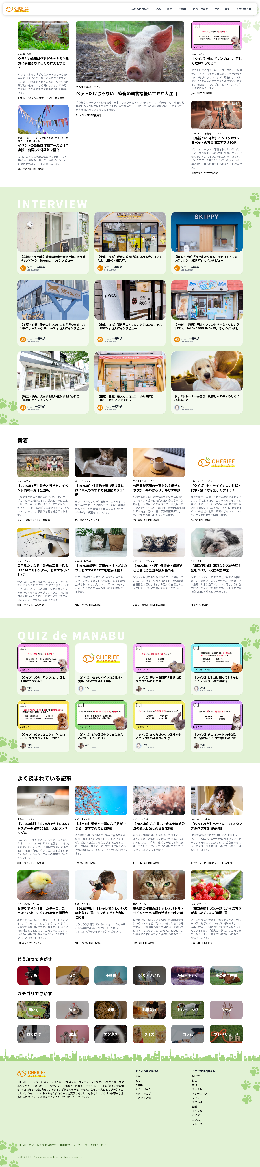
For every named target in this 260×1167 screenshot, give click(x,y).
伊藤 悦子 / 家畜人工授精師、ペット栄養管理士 (41, 97)
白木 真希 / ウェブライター (88, 519)
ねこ (169, 9)
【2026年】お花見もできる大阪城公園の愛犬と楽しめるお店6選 (159, 826)
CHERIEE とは (25, 1145)
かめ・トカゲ (222, 9)
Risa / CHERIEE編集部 (88, 115)
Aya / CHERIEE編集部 (201, 519)
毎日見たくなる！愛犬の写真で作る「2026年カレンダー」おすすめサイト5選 (43, 570)
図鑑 (194, 1106)
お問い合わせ (98, 1145)
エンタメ (217, 133)
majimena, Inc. (74, 1156)
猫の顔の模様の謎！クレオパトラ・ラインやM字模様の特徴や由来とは (158, 910)
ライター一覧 (80, 1145)
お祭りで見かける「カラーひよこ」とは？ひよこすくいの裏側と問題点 (42, 910)
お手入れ (197, 1089)
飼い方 (196, 1076)
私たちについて (140, 9)
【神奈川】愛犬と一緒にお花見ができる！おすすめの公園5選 (100, 826)
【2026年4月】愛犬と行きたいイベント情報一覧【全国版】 (42, 487)
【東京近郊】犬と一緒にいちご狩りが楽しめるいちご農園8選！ (216, 910)
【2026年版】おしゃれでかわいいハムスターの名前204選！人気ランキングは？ (43, 828)
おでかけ (28, 481)
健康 (199, 561)
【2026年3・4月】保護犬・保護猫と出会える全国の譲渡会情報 (157, 567)
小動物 (182, 9)
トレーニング (199, 1093)
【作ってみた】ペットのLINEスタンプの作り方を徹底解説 (216, 826)
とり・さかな (200, 9)
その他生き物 (243, 9)
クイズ (201, 54)
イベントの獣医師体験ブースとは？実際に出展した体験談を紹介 (43, 147)
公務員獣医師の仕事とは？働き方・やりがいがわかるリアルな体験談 (158, 487)
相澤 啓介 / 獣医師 (199, 604)
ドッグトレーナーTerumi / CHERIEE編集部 (211, 862)
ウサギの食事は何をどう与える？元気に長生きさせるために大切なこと (43, 63)
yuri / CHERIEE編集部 (201, 93)
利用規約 (65, 1145)
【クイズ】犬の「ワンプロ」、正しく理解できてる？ (216, 60)
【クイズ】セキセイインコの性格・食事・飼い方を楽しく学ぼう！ (216, 487)
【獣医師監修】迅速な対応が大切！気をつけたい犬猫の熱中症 (216, 567)
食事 (29, 54)
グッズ (27, 561)
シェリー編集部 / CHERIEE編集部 (33, 519)
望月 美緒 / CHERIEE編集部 (31, 168)
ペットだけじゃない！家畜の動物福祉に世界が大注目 (126, 93)
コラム (36, 140)
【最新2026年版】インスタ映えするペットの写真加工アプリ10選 (215, 140)
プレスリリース (201, 1124)
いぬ (158, 9)
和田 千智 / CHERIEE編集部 (204, 172)
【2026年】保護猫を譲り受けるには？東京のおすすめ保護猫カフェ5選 (100, 490)
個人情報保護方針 (47, 1145)
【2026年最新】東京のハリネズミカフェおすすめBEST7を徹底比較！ (101, 567)
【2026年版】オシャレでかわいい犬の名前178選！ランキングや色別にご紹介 (101, 913)
